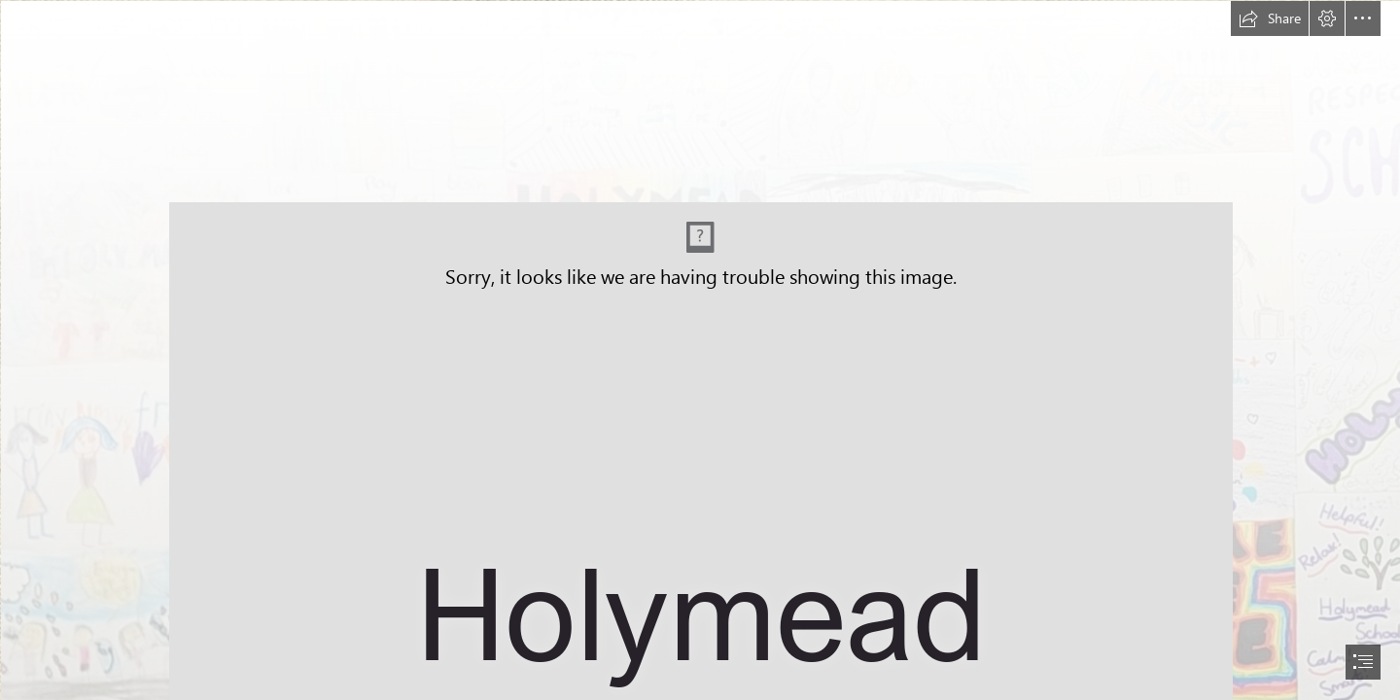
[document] (700, 350)
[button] (1270, 18)
